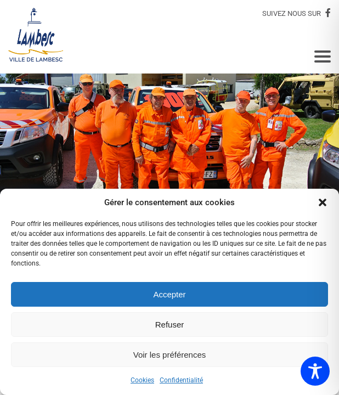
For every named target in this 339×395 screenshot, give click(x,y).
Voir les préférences (169, 354)
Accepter (169, 294)
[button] (322, 202)
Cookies (142, 380)
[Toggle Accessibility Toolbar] (315, 371)
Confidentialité (181, 380)
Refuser (169, 324)
